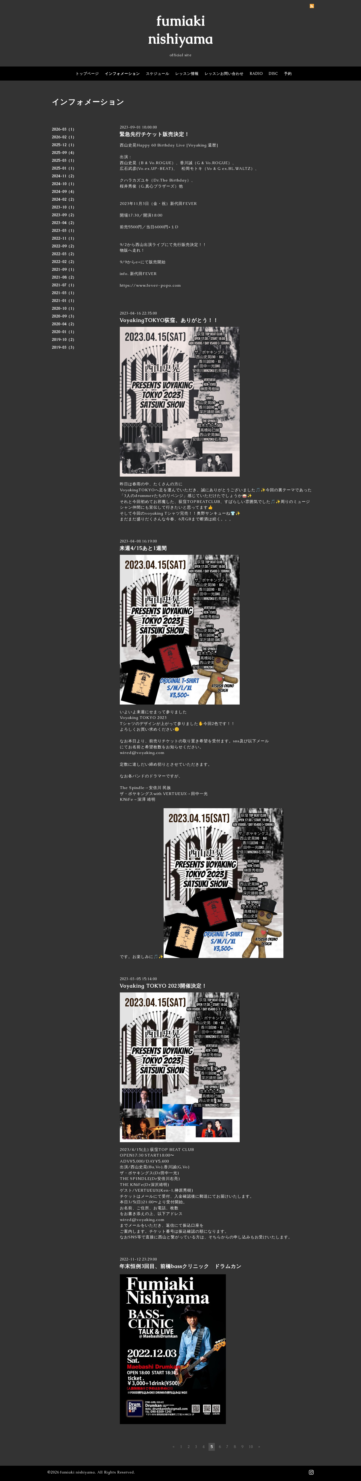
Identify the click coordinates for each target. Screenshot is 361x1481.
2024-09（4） (64, 191)
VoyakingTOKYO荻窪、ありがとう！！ (169, 320)
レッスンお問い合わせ (224, 73)
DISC (273, 73)
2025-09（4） (64, 152)
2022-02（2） (64, 261)
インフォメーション (122, 73)
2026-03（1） (64, 129)
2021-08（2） (64, 277)
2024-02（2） (64, 199)
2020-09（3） (64, 316)
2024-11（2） (64, 176)
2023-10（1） (64, 207)
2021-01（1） (64, 300)
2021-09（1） (64, 269)
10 (251, 1446)
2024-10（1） (64, 184)
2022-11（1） (64, 238)
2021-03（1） (64, 293)
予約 (288, 73)
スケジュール (157, 73)
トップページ (87, 73)
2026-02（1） (64, 137)
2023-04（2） (64, 222)
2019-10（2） (64, 339)
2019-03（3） (64, 347)
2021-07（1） (64, 285)
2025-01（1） (64, 168)
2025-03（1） (64, 160)
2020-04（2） (64, 324)
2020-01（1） (64, 332)
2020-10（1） (64, 308)
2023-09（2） (64, 215)
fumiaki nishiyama (77, 1472)
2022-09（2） (64, 246)
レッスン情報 (187, 73)
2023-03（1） (64, 230)
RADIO (256, 73)
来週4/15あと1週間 (143, 548)
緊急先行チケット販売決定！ (155, 134)
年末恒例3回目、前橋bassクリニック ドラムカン (180, 1266)
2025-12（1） (64, 145)
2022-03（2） (64, 254)
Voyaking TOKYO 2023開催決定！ (163, 986)
